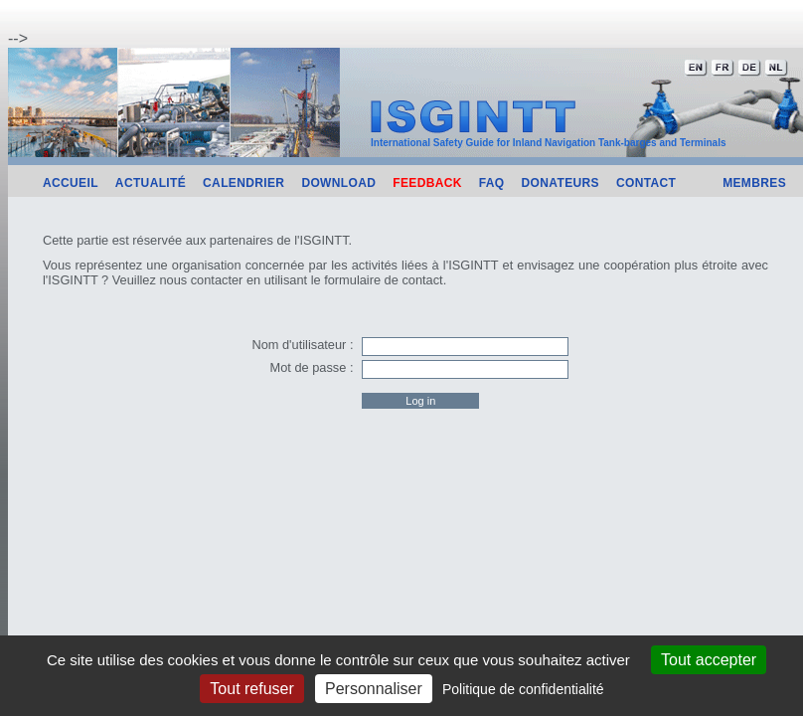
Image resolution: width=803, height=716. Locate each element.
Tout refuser (251, 688)
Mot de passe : (312, 367)
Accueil (70, 183)
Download (338, 183)
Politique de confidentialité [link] (523, 689)
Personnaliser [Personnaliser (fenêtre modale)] (373, 688)
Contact (646, 183)
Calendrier (243, 183)
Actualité (150, 183)
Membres (754, 183)
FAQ (492, 183)
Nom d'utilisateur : (302, 344)
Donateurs (560, 183)
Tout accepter (708, 659)
